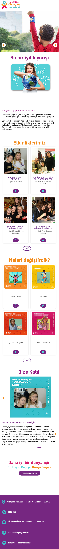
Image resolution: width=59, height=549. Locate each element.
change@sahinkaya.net (34, 521)
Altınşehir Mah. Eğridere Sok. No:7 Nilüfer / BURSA (28, 502)
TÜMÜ (27, 248)
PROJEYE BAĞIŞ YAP (29, 473)
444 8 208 (12, 512)
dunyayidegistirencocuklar (19, 543)
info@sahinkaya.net (16, 521)
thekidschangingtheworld (19, 532)
